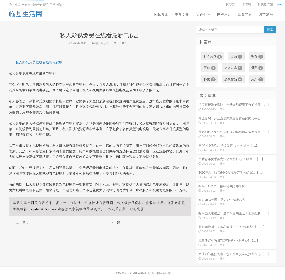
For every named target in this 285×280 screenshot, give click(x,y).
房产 (257, 79)
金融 (236, 56)
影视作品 (233, 79)
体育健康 (245, 14)
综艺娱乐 (266, 14)
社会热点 (213, 56)
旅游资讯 (233, 68)
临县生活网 (25, 13)
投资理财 (224, 14)
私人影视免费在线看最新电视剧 (39, 62)
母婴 (257, 68)
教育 (257, 56)
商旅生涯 (203, 14)
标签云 (230, 4)
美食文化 (182, 14)
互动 (210, 68)
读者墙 (246, 4)
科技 (210, 79)
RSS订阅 (265, 4)
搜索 (270, 29)
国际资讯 (161, 14)
